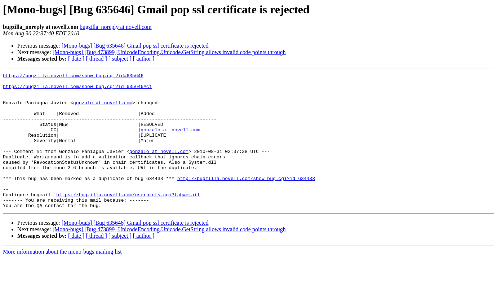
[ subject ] (120, 59)
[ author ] (144, 59)
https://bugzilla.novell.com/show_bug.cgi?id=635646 (73, 76)
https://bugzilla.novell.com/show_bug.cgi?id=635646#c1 (77, 89)
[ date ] (76, 59)
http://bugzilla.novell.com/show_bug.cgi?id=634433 (246, 200)
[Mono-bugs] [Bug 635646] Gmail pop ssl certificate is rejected (135, 46)
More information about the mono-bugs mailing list (62, 279)
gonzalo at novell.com (102, 109)
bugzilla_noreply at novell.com (116, 27)
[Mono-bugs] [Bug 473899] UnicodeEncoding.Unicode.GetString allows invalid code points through (169, 52)
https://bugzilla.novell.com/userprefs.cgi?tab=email (128, 219)
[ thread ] (96, 59)
